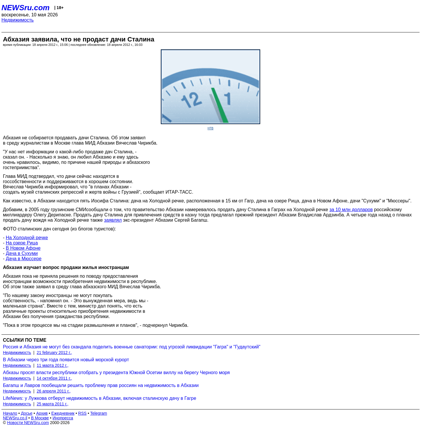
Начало (10, 413)
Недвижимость (17, 20)
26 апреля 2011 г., (54, 391)
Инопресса (63, 418)
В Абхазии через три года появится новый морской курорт (66, 359)
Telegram (98, 413)
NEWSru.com (25, 7)
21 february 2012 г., (54, 352)
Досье (26, 413)
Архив (42, 413)
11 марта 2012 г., (53, 365)
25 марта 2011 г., (53, 404)
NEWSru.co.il (15, 418)
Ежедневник (63, 413)
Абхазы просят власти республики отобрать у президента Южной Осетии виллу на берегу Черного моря (116, 372)
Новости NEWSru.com (28, 422)
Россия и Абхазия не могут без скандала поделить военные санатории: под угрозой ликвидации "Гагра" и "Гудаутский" (131, 346)
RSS (82, 413)
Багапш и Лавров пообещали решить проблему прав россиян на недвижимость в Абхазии (101, 385)
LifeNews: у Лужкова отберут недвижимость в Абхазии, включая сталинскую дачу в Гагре (99, 398)
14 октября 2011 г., (54, 378)
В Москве (40, 418)
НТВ (210, 128)
